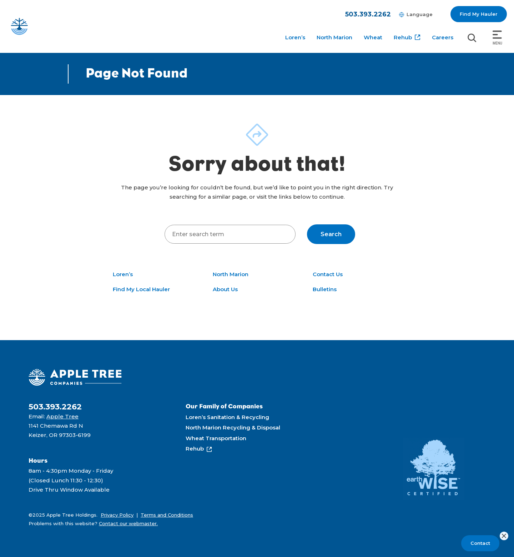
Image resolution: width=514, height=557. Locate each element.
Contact (480, 543)
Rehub (403, 37)
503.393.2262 (368, 14)
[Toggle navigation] (497, 38)
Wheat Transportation (216, 438)
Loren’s (295, 37)
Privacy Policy (117, 515)
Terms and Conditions (167, 515)
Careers (442, 37)
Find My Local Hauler (141, 289)
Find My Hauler (479, 14)
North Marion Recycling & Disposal (233, 427)
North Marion (334, 37)
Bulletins (325, 289)
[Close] (504, 536)
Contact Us (328, 274)
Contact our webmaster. (128, 523)
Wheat (373, 37)
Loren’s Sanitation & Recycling (227, 417)
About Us (225, 289)
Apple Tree (62, 416)
